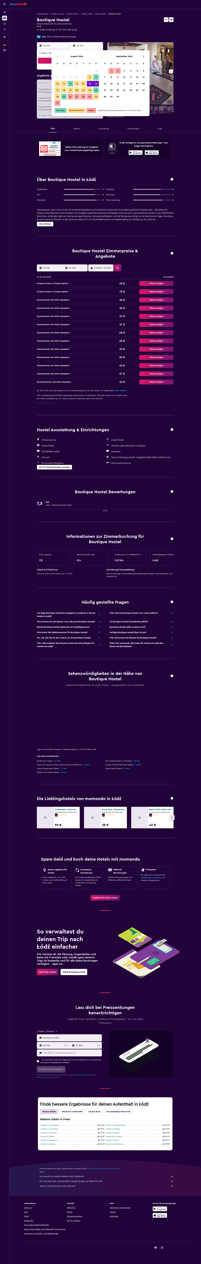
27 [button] (77, 97)
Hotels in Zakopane (49, 1140)
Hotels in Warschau (49, 1133)
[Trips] (4, 37)
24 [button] (57, 97)
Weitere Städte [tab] (49, 1112)
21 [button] (83, 90)
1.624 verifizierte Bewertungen (61, 37)
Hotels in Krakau (113, 1133)
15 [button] (90, 84)
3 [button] (57, 77)
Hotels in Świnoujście (50, 1125)
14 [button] (83, 84)
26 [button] (70, 97)
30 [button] (96, 97)
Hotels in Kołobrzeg (49, 1129)
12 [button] (70, 84)
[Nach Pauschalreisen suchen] (4, 29)
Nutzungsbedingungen (83, 1075)
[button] (5, 4)
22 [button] (89, 90)
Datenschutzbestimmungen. (47, 1077)
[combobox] (72, 1038)
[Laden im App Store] (152, 152)
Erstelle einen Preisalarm (151, 878)
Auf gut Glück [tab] (94, 1112)
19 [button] (70, 90)
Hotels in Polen (72, 14)
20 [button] (77, 90)
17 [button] (57, 90)
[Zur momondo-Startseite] (18, 4)
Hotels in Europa (58, 14)
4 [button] (64, 77)
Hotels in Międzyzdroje (115, 1125)
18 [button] (64, 90)
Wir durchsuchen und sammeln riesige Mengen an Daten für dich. (107, 1181)
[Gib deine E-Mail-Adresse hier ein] (72, 1053)
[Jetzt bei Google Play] (136, 152)
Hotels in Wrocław (114, 1137)
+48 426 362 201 (45, 33)
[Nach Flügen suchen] (4, 12)
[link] (105, 897)
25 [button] (64, 97)
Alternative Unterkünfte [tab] (72, 1112)
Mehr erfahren (120, 391)
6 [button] (76, 77)
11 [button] (64, 84)
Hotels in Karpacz (48, 1144)
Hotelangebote (42, 14)
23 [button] (96, 90)
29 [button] (89, 97)
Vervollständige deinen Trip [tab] (118, 1112)
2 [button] (96, 71)
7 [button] (83, 77)
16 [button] (96, 84)
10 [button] (57, 84)
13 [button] (77, 84)
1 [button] (89, 71)
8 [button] (89, 77)
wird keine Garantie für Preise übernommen (104, 1168)
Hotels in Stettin (47, 1137)
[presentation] (152, 152)
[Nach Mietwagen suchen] (4, 23)
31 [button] (58, 103)
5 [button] (70, 77)
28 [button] (83, 97)
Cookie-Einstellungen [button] (46, 403)
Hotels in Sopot (112, 1140)
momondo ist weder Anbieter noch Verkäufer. (107, 1176)
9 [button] (96, 77)
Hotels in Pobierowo (114, 1144)
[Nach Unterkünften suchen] (4, 18)
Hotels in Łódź (86, 14)
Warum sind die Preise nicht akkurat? (107, 1186)
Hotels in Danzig (113, 1129)
